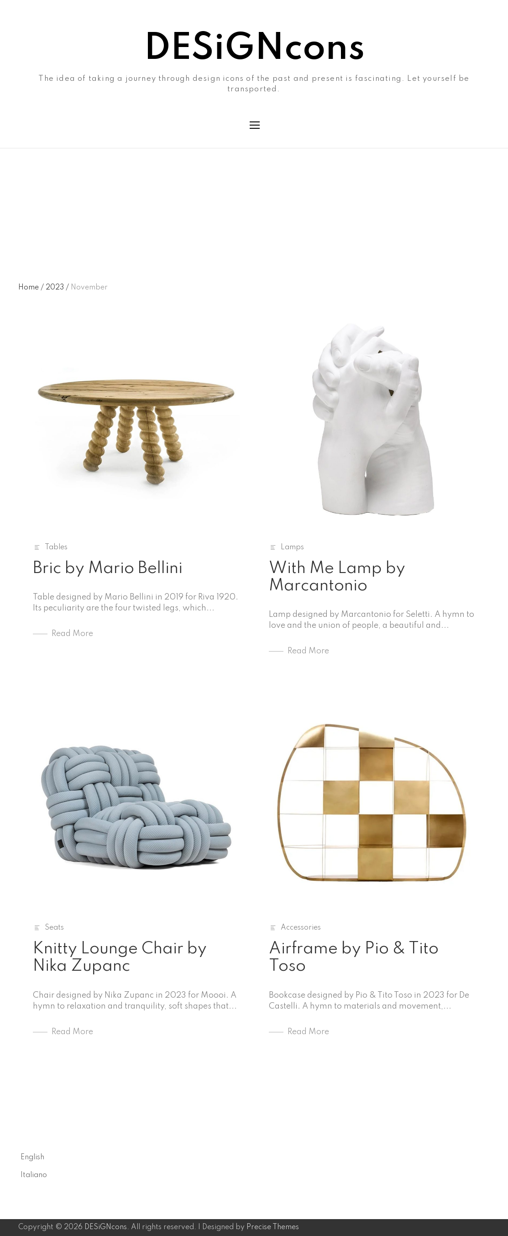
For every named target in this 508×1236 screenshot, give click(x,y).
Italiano (34, 1175)
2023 (57, 287)
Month (29, 188)
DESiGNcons (254, 49)
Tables (56, 547)
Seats (54, 927)
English (32, 1157)
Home (31, 287)
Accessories (301, 927)
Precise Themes (272, 1227)
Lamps (292, 547)
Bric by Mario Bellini (108, 568)
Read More (72, 634)
